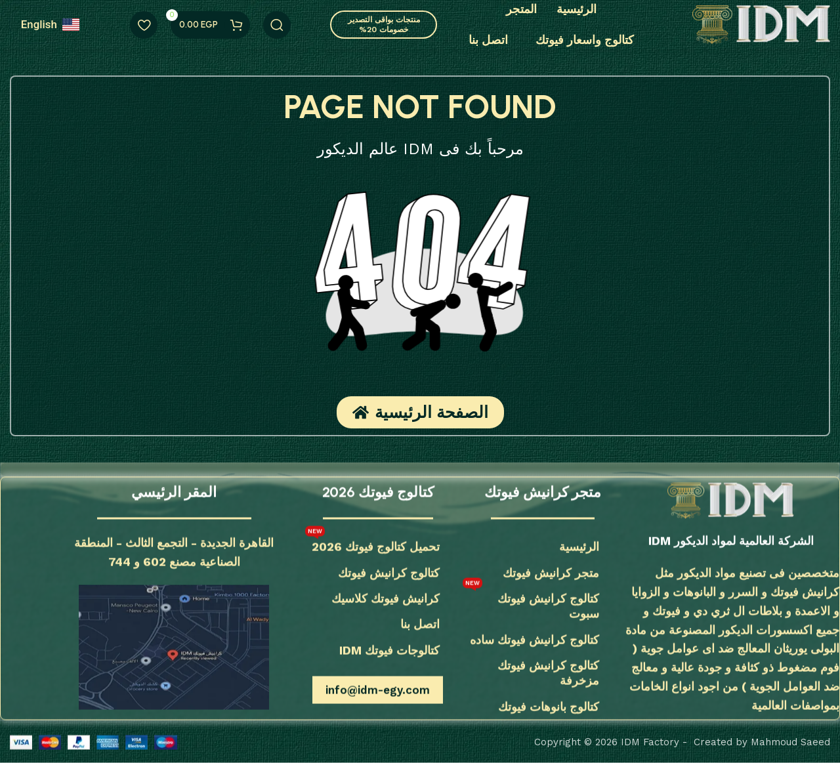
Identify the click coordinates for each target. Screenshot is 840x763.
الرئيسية (579, 547)
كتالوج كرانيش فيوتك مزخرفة (548, 673)
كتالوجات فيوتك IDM (389, 650)
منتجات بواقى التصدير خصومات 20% (384, 24)
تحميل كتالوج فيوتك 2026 (372, 544)
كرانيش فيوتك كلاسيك (385, 598)
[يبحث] (277, 25)
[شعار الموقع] (761, 24)
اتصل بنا (420, 624)
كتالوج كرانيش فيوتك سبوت (531, 602)
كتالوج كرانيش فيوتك (389, 572)
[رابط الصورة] (731, 500)
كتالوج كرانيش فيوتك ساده (534, 639)
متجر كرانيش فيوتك (551, 572)
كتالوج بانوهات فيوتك (548, 706)
